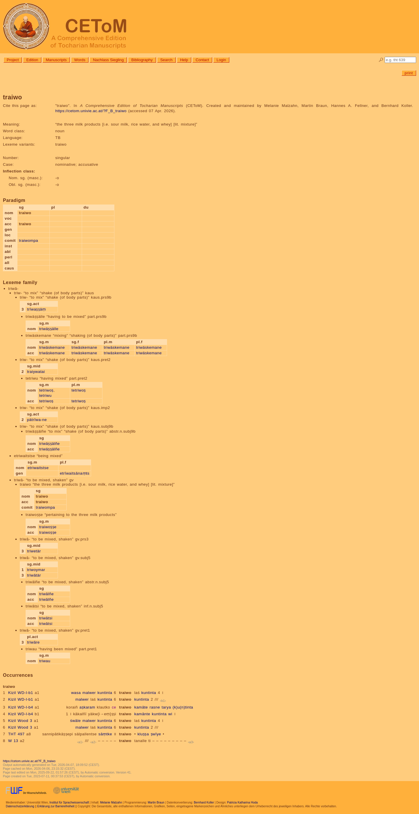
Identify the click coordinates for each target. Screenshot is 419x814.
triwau (45, 661)
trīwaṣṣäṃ (36, 309)
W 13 (13, 741)
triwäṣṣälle (48, 329)
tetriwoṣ (46, 390)
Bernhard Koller (204, 802)
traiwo (125, 692)
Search (166, 60)
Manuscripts (56, 60)
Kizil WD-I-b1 (20, 692)
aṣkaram (87, 707)
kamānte (142, 714)
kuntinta (104, 692)
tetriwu (45, 395)
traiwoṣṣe (47, 527)
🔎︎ (381, 60)
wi (170, 714)
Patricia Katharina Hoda (242, 802)
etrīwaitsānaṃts (75, 473)
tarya (166, 707)
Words (79, 60)
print (409, 73)
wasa (76, 692)
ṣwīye (156, 734)
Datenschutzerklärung (20, 806)
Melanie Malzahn (111, 802)
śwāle (75, 720)
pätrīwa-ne (37, 419)
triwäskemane (52, 347)
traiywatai (36, 371)
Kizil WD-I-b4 (20, 707)
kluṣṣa (143, 734)
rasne (155, 707)
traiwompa (28, 240)
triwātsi (45, 618)
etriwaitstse (38, 468)
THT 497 (16, 734)
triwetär (34, 551)
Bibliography (141, 60)
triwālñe (46, 594)
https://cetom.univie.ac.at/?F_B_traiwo (91, 111)
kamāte (141, 707)
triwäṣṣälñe (49, 443)
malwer (89, 692)
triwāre (33, 642)
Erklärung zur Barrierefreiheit (55, 806)
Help (184, 60)
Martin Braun (156, 802)
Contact (202, 60)
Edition (32, 60)
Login (221, 60)
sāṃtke (105, 734)
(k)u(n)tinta (183, 707)
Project (13, 60)
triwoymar (36, 570)
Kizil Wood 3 (20, 720)
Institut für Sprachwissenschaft (69, 802)
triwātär (34, 575)
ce (114, 707)
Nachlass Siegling (108, 60)
